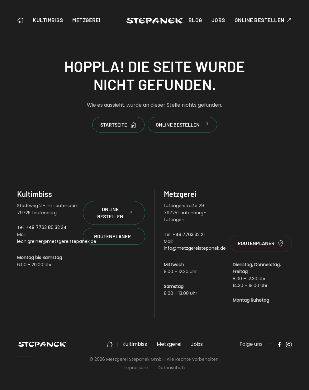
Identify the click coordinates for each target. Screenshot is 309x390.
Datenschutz (172, 367)
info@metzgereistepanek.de (195, 248)
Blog (195, 20)
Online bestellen (263, 20)
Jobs (218, 20)
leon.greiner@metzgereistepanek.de (56, 241)
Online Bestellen (114, 212)
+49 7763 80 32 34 (46, 227)
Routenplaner (112, 236)
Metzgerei (86, 20)
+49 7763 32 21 (189, 234)
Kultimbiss (48, 20)
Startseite (118, 125)
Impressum (136, 367)
